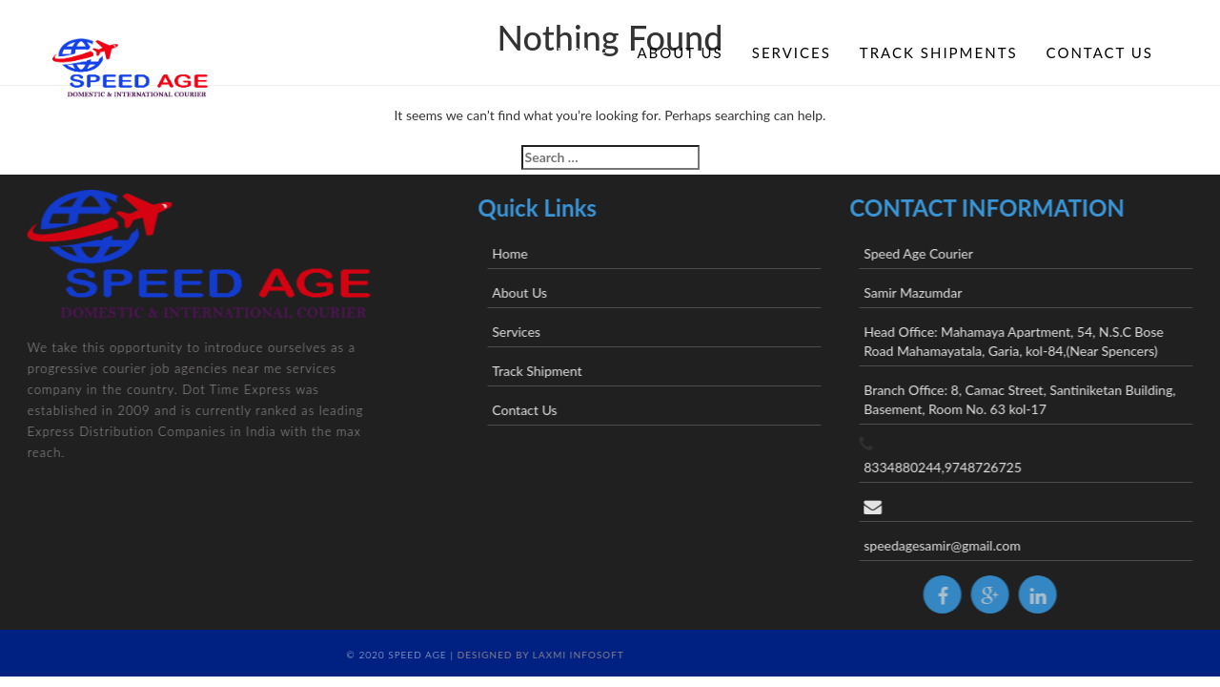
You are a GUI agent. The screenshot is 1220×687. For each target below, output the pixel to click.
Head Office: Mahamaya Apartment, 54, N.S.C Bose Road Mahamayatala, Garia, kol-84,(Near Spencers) (1036, 341)
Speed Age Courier (941, 253)
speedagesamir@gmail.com (965, 545)
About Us (679, 52)
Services (791, 52)
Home (582, 52)
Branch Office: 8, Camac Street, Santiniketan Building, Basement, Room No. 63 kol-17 (1042, 399)
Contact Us (1100, 52)
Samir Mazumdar (935, 292)
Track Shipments (939, 52)
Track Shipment (559, 371)
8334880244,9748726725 (965, 467)
